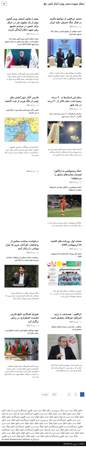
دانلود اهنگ (39, 430)
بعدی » (44, 401)
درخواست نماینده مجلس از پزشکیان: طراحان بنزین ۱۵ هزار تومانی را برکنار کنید (22, 249)
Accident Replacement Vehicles (16, 446)
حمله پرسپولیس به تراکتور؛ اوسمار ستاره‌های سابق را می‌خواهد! (68, 179)
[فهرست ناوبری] (4, 4)
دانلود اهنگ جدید (75, 417)
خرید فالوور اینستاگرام (27, 417)
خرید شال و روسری (60, 417)
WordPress (67, 451)
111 (54, 401)
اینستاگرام (6, 436)
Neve (82, 451)
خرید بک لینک (12, 417)
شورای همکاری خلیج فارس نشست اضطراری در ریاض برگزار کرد (24, 323)
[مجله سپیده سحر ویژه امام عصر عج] (64, 4)
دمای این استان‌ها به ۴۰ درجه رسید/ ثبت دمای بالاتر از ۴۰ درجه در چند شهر (64, 102)
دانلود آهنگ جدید (63, 440)
